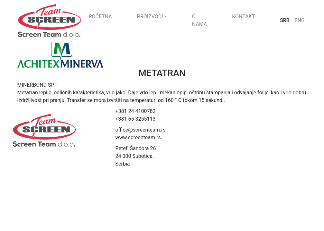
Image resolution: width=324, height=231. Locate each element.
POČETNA (100, 16)
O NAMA (199, 20)
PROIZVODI (150, 16)
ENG (300, 20)
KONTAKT (243, 16)
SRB (284, 20)
